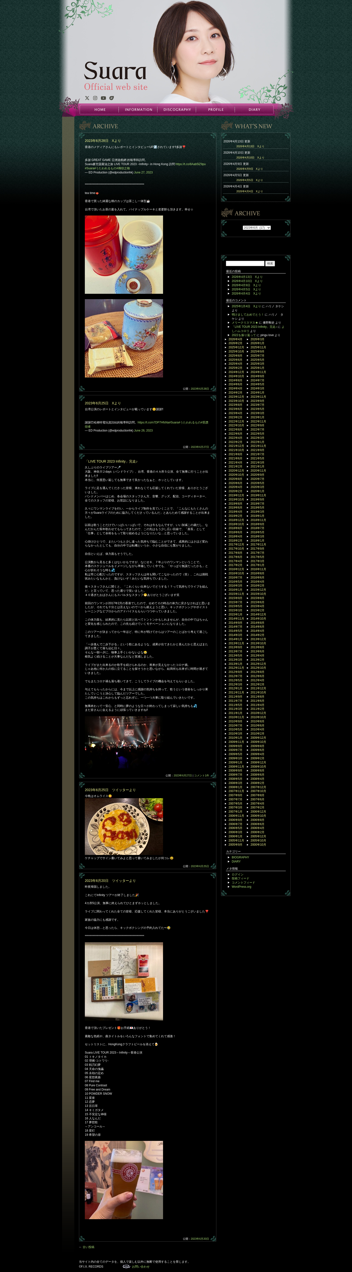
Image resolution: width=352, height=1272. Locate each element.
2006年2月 (257, 832)
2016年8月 (257, 573)
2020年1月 (257, 491)
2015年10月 (258, 594)
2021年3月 (257, 462)
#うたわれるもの (105, 168)
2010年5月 (235, 729)
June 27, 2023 (143, 172)
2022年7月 (257, 429)
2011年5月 (235, 705)
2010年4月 (257, 729)
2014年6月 (257, 626)
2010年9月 (235, 721)
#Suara (89, 168)
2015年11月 (236, 594)
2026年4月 (235, 339)
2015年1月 (235, 614)
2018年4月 (235, 536)
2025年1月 (257, 368)
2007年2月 (257, 807)
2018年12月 (236, 520)
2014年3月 (235, 635)
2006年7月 (235, 824)
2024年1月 (257, 392)
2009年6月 (257, 750)
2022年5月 (257, 433)
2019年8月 (235, 503)
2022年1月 (257, 442)
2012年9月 (235, 672)
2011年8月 (257, 696)
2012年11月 (236, 668)
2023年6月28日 (200, 388)
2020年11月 (258, 470)
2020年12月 (236, 470)
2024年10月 (236, 376)
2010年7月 (235, 725)
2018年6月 (235, 532)
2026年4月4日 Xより (249, 191)
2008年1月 (235, 787)
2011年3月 (235, 709)
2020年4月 (235, 487)
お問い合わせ (141, 1266)
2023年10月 (236, 401)
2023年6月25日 (200, 866)
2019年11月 (258, 495)
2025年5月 (257, 360)
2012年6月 (257, 676)
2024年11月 (258, 372)
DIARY (253, 109)
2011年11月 (236, 692)
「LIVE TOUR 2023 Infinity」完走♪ (111, 461)
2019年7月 (257, 503)
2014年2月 (257, 635)
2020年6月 (235, 483)
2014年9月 (235, 623)
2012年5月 (235, 680)
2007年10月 (258, 791)
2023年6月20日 (200, 1238)
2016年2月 (257, 585)
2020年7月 (257, 479)
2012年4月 (257, 680)
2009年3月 (235, 758)
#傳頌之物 (123, 168)
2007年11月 (236, 791)
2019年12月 (236, 495)
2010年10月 (258, 717)
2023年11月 (258, 396)
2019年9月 (257, 499)
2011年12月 (258, 688)
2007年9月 (235, 795)
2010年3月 (235, 733)
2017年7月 (257, 553)
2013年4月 (257, 655)
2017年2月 (235, 565)
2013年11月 (236, 643)
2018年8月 (235, 528)
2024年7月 (257, 380)
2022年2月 (235, 442)
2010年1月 (235, 737)
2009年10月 (258, 742)
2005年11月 (236, 840)
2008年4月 (257, 779)
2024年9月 (257, 376)
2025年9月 (257, 351)
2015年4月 (257, 606)
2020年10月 (236, 475)
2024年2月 (235, 392)
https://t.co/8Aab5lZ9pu (191, 164)
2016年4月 (257, 581)
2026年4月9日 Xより (249, 168)
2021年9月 (257, 450)
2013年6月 (257, 651)
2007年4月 (257, 803)
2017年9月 (257, 548)
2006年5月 (235, 828)
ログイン (237, 874)
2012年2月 (257, 684)
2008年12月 (258, 762)
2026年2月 (235, 343)
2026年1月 (257, 343)
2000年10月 (258, 844)
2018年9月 (257, 524)
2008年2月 (257, 783)
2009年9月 (235, 746)
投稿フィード (240, 878)
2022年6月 (235, 433)
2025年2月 (235, 368)
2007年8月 (257, 795)
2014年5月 (235, 631)
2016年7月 (235, 577)
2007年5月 (235, 803)
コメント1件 (201, 775)
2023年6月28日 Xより (103, 141)
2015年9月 (235, 598)
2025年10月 (236, 351)
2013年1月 (235, 664)
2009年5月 (235, 754)
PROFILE (215, 109)
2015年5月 (235, 606)
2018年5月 (257, 532)
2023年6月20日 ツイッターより (110, 881)
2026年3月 (257, 339)
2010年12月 (258, 713)
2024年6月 (235, 384)
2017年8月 (235, 553)
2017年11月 (258, 544)
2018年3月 (257, 536)
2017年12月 (236, 544)
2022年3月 (257, 438)
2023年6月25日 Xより (103, 403)
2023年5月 (257, 409)
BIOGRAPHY (240, 857)
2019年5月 (257, 507)
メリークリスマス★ (245, 322)
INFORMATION (138, 109)
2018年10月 (236, 524)
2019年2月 (235, 516)
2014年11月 (236, 618)
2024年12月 (236, 372)
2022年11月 (258, 421)
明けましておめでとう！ (248, 314)
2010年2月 (257, 733)
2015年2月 (257, 610)
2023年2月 (235, 417)
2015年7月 (235, 602)
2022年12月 (236, 421)
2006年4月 (257, 828)
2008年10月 (258, 766)
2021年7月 (257, 454)
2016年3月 (235, 585)
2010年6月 (257, 725)
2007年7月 (235, 799)
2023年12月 (236, 396)
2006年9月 (235, 820)
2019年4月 (235, 511)
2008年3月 (235, 783)
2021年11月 (258, 446)
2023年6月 (235, 409)
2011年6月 (257, 701)
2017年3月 (257, 561)
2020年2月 (235, 491)
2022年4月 (235, 438)
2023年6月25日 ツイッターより (110, 790)
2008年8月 (257, 770)
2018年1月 (257, 540)
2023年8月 (235, 405)
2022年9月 (257, 425)
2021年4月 (235, 462)
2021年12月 (236, 446)
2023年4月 (235, 413)
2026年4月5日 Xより (249, 180)
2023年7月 (257, 405)
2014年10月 (258, 618)
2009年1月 (235, 762)
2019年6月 (235, 507)
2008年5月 (235, 779)
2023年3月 (257, 413)
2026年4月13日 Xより (250, 146)
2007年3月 (235, 807)
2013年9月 (235, 647)
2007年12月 (258, 787)
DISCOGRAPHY (176, 109)
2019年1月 (257, 516)
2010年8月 (257, 721)
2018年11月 (258, 520)
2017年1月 (257, 565)
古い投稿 (86, 1247)
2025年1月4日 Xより (246, 306)
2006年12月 (258, 811)
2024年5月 (257, 384)
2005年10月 (258, 840)
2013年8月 (257, 647)
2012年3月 (235, 684)
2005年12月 (258, 836)
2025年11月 (258, 347)
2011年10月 (258, 692)
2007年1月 (235, 811)
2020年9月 (257, 475)
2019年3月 (257, 511)
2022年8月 (235, 429)
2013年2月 (257, 659)
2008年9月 (235, 770)
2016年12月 (236, 569)
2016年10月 (236, 573)
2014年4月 (257, 631)
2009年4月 (257, 754)
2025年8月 (235, 355)
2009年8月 (257, 746)
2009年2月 (257, 758)
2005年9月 (235, 844)
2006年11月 (236, 816)
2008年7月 (235, 774)
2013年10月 (258, 643)
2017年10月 (236, 548)
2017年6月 (235, 557)
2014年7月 (235, 626)
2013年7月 (235, 651)
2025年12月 (236, 347)
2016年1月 (235, 589)
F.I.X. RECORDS (126, 1266)
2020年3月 (257, 487)
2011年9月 (235, 696)
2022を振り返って (244, 335)
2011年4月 (257, 705)
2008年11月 (236, 766)
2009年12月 (258, 737)
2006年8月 (257, 820)
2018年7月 (257, 528)
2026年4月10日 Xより (250, 157)
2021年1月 (257, 466)
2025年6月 (235, 360)
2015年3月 (235, 610)
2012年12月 (258, 664)
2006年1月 (235, 836)
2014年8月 (257, 623)
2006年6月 (257, 824)
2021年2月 (235, 466)
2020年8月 (235, 479)
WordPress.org (241, 886)
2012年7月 (235, 676)
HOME (99, 109)
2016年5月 (235, 581)
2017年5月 (257, 557)
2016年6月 (257, 577)
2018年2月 (235, 540)
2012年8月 (257, 672)
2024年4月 (235, 388)
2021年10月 (236, 450)
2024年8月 (235, 380)
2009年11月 (236, 742)
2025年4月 (235, 363)
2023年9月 (257, 401)
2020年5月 (257, 483)
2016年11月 (258, 569)
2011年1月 (235, 713)
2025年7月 (257, 355)
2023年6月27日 (200, 446)
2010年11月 (236, 717)
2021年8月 (235, 454)
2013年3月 (235, 659)
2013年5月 (235, 655)
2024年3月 (257, 388)
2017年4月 (235, 561)
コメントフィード (243, 882)
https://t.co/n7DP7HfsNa (153, 422)
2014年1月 (235, 639)
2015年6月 (257, 602)
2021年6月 (235, 458)
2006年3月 (235, 832)
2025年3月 (257, 363)
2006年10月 (258, 816)
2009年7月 (235, 750)
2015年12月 (258, 589)
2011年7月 (235, 701)
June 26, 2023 (143, 430)
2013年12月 (258, 639)
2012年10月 (258, 668)
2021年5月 (257, 458)
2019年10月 (236, 499)
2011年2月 (257, 709)
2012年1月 (235, 688)
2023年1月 (257, 417)
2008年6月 (257, 774)
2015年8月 (257, 598)
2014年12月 (258, 614)
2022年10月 (236, 425)
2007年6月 (257, 799)
